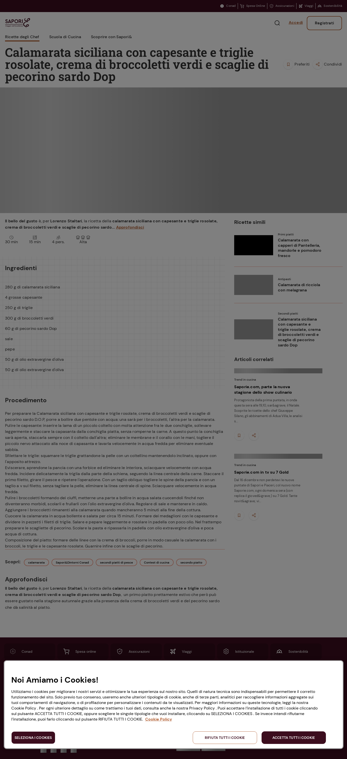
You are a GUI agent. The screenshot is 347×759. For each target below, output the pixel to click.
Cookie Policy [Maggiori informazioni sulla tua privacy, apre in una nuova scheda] (158, 719)
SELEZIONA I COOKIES (33, 737)
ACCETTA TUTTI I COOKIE (293, 737)
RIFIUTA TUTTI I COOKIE (225, 737)
